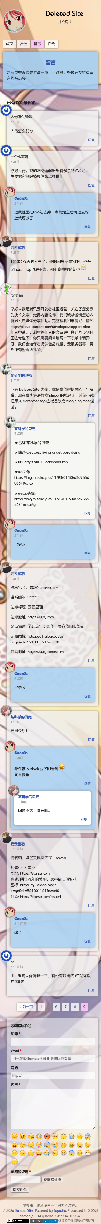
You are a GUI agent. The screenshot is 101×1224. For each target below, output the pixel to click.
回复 (91, 140)
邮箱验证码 (19, 1172)
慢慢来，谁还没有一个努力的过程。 (51, 1205)
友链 (23, 44)
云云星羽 (18, 248)
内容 (14, 1084)
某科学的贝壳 (21, 375)
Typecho (60, 1210)
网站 (14, 1068)
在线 (51, 44)
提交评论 (20, 1189)
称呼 (14, 1034)
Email (15, 1051)
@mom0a (20, 198)
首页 (9, 44)
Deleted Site (65, 13)
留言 (37, 44)
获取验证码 (52, 1179)
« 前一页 (26, 1007)
